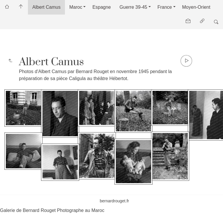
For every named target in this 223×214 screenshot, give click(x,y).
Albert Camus (46, 7)
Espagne (101, 7)
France (164, 7)
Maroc (75, 7)
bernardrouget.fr (114, 201)
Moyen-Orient (196, 7)
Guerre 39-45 (133, 7)
